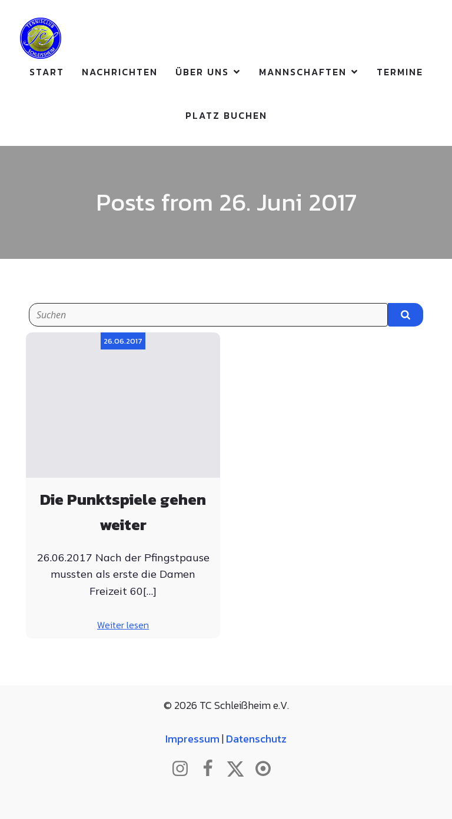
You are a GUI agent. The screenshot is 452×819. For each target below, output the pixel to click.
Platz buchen (226, 115)
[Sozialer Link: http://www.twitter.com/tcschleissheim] (240, 769)
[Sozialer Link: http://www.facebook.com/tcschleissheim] (212, 769)
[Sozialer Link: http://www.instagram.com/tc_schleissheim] (184, 769)
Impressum (192, 739)
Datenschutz (256, 739)
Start (46, 72)
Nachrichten (120, 72)
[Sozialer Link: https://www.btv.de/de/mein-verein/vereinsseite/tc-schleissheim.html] (267, 769)
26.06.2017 (123, 341)
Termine (400, 72)
